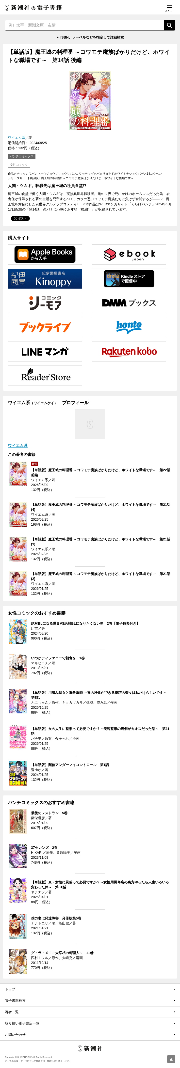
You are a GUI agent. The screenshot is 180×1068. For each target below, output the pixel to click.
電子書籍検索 (15, 1001)
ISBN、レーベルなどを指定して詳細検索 (92, 37)
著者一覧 (12, 1012)
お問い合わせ (15, 1035)
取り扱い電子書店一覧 (22, 1023)
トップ (10, 989)
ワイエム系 (16, 138)
